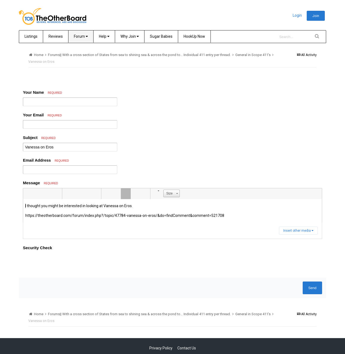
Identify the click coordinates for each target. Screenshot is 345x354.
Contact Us (186, 348)
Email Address (46, 160)
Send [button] (312, 288)
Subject (39, 137)
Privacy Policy (160, 348)
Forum (81, 36)
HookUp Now (194, 36)
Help (104, 36)
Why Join (129, 36)
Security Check (37, 247)
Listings (31, 36)
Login (297, 15)
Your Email (42, 115)
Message (40, 183)
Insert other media (298, 230)
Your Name (42, 92)
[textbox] (172, 211)
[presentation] (64, 262)
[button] (28, 193)
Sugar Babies (161, 36)
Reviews (56, 36)
